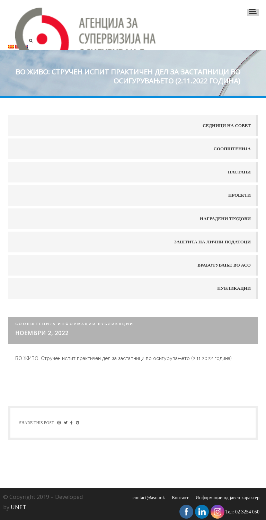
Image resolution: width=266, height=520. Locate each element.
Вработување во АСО (224, 265)
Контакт (180, 497)
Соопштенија (232, 148)
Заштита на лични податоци (212, 241)
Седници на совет (227, 125)
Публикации (234, 288)
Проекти (239, 195)
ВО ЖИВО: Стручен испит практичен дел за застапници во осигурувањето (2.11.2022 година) (123, 358)
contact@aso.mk (149, 497)
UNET (18, 507)
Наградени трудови (225, 218)
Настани (239, 171)
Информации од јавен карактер (227, 497)
